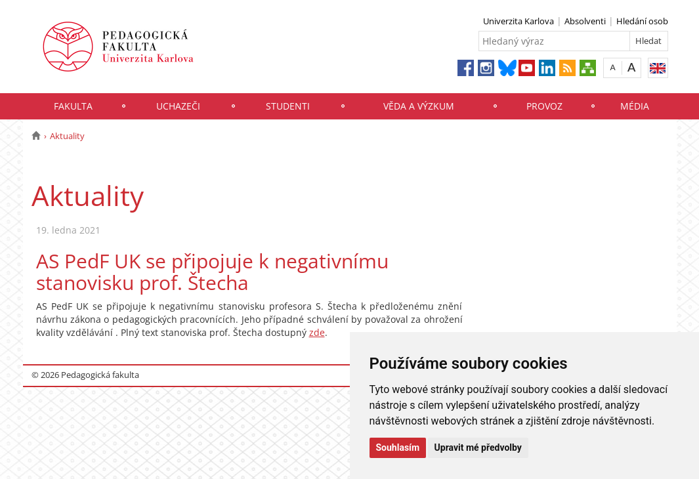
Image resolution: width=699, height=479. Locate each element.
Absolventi (585, 21)
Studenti (288, 106)
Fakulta (73, 106)
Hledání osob (642, 21)
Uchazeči (178, 106)
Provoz (544, 106)
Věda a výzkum (418, 106)
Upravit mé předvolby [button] (478, 447)
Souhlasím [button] (398, 447)
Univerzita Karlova (518, 21)
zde (317, 332)
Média (634, 106)
